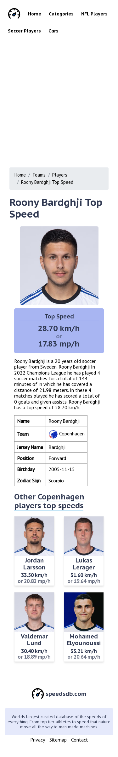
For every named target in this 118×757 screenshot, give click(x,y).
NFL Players (94, 14)
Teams (39, 175)
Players (59, 175)
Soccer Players (24, 31)
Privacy (37, 740)
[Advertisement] (59, 99)
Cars (53, 31)
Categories (61, 14)
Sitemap (58, 740)
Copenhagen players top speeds (49, 501)
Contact (79, 740)
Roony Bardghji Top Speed (47, 182)
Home (34, 14)
